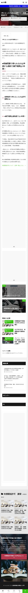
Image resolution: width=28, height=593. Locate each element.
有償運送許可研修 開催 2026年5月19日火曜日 (7, 527)
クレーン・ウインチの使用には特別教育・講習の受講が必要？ (20, 340)
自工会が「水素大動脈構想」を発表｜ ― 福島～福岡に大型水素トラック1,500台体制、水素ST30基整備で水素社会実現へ (13, 377)
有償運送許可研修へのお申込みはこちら (14, 556)
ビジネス (9, 27)
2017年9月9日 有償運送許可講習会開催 (20, 331)
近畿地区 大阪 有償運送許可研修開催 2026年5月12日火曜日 (20, 528)
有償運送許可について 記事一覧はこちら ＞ (14, 165)
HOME (3, 27)
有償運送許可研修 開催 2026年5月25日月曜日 (14, 385)
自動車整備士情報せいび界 (18, 585)
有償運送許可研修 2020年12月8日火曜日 (20, 322)
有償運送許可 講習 (16, 18)
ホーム (3, 591)
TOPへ (25, 591)
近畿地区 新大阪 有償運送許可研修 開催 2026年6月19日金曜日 (20, 512)
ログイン (15, 353)
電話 (19, 591)
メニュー (14, 591)
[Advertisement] (14, 207)
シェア (8, 591)
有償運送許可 (6, 19)
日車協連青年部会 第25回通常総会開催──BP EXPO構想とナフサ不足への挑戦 (14, 369)
